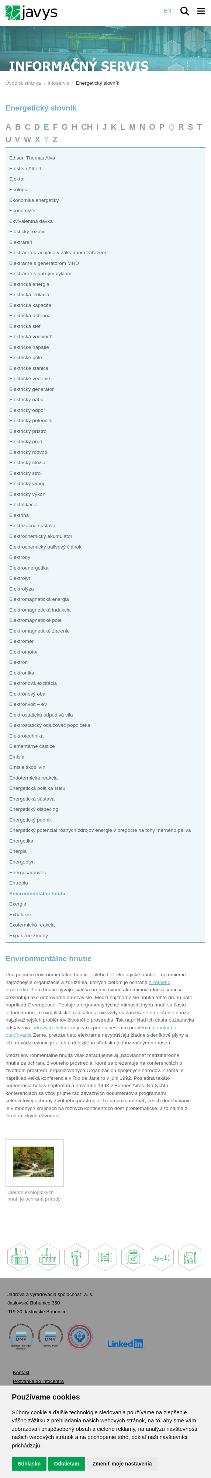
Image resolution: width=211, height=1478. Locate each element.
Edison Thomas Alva (32, 158)
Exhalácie (20, 914)
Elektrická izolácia (29, 294)
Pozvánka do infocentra (38, 1381)
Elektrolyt (19, 578)
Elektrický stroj (25, 473)
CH (87, 127)
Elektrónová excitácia (33, 683)
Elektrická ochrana (30, 315)
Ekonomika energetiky (34, 200)
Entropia (18, 883)
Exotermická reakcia (32, 925)
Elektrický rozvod (28, 452)
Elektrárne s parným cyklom (40, 273)
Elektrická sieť (25, 326)
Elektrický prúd (25, 441)
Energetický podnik (30, 820)
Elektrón (18, 662)
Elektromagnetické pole (35, 620)
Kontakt (21, 1372)
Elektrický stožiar (28, 462)
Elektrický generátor (31, 389)
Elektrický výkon (27, 494)
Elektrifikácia (23, 504)
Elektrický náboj (27, 399)
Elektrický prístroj (28, 431)
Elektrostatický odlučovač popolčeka (49, 725)
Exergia (17, 904)
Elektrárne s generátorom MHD (44, 263)
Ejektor (17, 179)
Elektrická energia (29, 284)
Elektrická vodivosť (30, 336)
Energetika (21, 841)
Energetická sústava (32, 799)
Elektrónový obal (27, 694)
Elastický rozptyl (27, 231)
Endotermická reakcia (33, 778)
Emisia (16, 757)
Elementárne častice (32, 746)
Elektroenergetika (28, 568)
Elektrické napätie (29, 347)
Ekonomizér (22, 210)
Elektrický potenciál (30, 420)
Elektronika (21, 673)
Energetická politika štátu (37, 788)
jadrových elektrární (53, 1027)
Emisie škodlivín (27, 767)
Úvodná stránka (23, 83)
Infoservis (58, 83)
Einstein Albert (25, 168)
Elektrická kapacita (30, 305)
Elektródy (19, 557)
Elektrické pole (25, 357)
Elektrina (19, 515)
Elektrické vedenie (29, 378)
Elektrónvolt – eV (28, 704)
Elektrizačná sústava (32, 525)
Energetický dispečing (33, 809)
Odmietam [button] (66, 1464)
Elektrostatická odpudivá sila (41, 715)
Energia (18, 851)
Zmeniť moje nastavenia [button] (122, 1464)
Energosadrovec (27, 872)
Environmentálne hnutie (38, 893)
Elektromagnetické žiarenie (39, 631)
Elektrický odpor (27, 410)
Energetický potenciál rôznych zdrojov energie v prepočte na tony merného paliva (100, 830)
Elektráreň (20, 242)
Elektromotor (23, 652)
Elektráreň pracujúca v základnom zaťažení (57, 252)
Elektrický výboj (26, 483)
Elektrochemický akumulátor (40, 536)
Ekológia (18, 189)
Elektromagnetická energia (39, 599)
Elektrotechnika (26, 736)
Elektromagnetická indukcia (39, 610)
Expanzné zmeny (28, 935)
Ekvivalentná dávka (31, 221)
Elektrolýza (21, 589)
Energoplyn (22, 862)
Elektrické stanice (28, 368)
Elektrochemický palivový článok (45, 547)
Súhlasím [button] (29, 1464)
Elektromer (21, 641)
